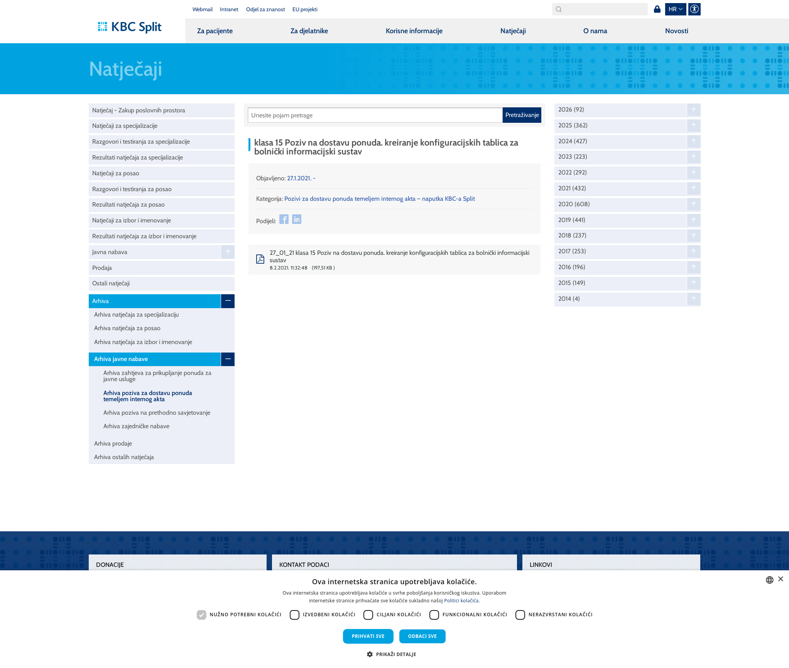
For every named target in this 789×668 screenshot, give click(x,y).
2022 (572, 173)
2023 (572, 157)
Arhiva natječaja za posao (127, 328)
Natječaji (513, 31)
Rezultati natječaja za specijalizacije (137, 157)
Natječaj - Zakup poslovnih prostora (138, 110)
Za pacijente (215, 31)
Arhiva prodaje (113, 443)
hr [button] (673, 9)
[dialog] (394, 619)
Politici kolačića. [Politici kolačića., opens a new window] (462, 600)
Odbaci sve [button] (422, 636)
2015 (571, 283)
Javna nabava (109, 252)
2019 (571, 220)
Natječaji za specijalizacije (124, 125)
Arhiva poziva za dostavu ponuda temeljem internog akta (147, 396)
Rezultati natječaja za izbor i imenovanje (144, 236)
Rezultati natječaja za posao (128, 204)
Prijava (657, 9)
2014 (569, 299)
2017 (572, 251)
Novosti (676, 31)
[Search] (600, 9)
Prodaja (102, 267)
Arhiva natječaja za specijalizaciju (136, 314)
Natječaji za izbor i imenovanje (131, 220)
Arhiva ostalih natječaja (124, 457)
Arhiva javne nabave (121, 359)
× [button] (780, 579)
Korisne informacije (414, 31)
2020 (574, 204)
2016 (571, 267)
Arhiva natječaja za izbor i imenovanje (143, 342)
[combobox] (770, 580)
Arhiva (100, 301)
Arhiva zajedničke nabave (136, 426)
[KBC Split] (133, 27)
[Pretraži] (375, 115)
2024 (572, 141)
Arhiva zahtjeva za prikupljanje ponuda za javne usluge (157, 376)
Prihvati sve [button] (368, 636)
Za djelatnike (309, 31)
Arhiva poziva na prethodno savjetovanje (156, 412)
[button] (394, 654)
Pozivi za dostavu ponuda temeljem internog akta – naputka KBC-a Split (379, 198)
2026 (571, 110)
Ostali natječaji (111, 283)
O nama (595, 31)
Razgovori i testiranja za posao (132, 189)
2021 (572, 188)
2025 (573, 125)
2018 (572, 235)
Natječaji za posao (115, 173)
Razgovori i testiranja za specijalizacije (141, 141)
